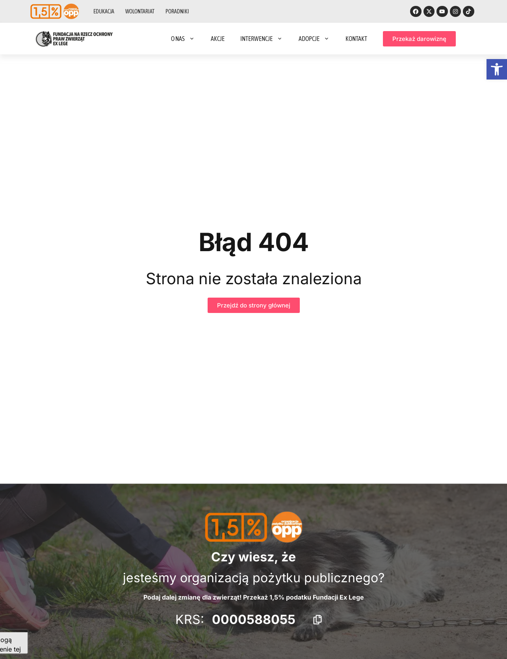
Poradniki (177, 12)
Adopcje (314, 39)
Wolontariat (139, 12)
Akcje (218, 39)
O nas (183, 39)
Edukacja (103, 12)
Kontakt (356, 39)
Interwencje (261, 39)
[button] (497, 69)
